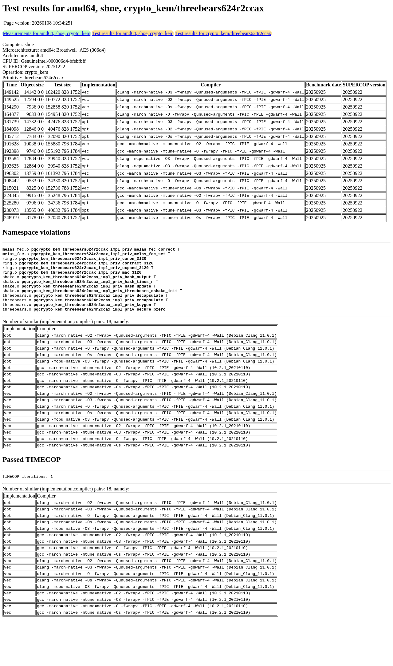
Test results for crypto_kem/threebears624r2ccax (223, 33)
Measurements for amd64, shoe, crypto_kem (46, 33)
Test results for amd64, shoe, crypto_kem (132, 33)
